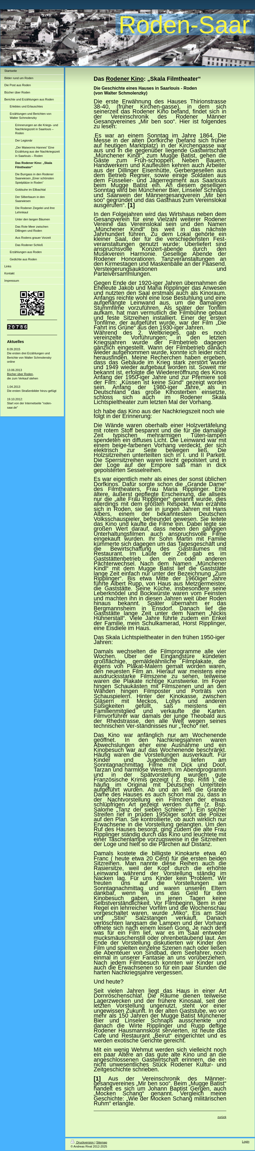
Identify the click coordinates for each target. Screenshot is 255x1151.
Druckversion (82, 1142)
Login (245, 1141)
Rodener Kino (125, 79)
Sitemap (101, 1142)
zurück (222, 1117)
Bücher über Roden (20, 374)
